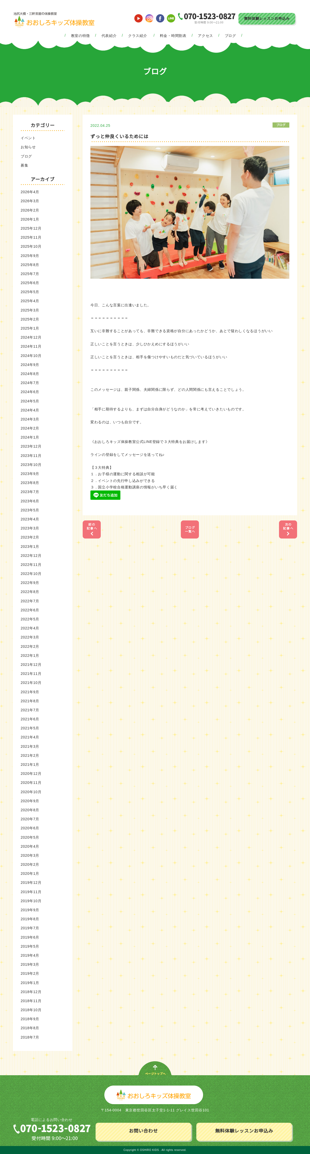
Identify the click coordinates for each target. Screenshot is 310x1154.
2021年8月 (30, 701)
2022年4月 (30, 628)
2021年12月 (31, 664)
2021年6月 (30, 719)
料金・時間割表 (173, 36)
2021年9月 (30, 692)
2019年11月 (31, 892)
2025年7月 (30, 274)
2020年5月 (30, 837)
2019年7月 (30, 928)
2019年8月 (30, 919)
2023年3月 (30, 528)
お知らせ (28, 147)
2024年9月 (30, 365)
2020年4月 (30, 846)
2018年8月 (30, 1028)
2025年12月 (31, 228)
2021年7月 (30, 710)
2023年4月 (30, 519)
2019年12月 (31, 882)
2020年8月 (30, 810)
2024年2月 (30, 428)
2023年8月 (30, 483)
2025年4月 (30, 301)
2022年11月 (31, 565)
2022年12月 (31, 555)
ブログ (230, 36)
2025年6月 (30, 283)
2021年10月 (31, 683)
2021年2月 (30, 755)
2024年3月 (30, 419)
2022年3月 (30, 637)
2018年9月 (30, 1019)
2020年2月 (30, 864)
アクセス (205, 36)
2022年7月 (30, 601)
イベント (28, 138)
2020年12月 (31, 773)
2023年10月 (31, 465)
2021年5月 (30, 728)
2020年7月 (30, 819)
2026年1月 (30, 219)
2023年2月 (30, 537)
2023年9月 (30, 474)
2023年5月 (30, 510)
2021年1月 (30, 764)
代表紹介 (109, 36)
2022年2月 (30, 646)
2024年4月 (30, 410)
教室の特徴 (80, 36)
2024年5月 (30, 401)
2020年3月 (30, 855)
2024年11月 (31, 346)
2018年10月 (31, 1010)
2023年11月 (31, 456)
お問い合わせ (143, 1131)
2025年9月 (30, 256)
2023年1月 (30, 546)
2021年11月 (31, 674)
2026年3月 (30, 201)
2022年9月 (30, 583)
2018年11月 (31, 1001)
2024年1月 (30, 437)
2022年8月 (30, 592)
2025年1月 (30, 328)
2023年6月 (30, 501)
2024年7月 (30, 383)
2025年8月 (30, 265)
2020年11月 (31, 783)
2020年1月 (30, 873)
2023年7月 (30, 492)
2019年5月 (30, 946)
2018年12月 (31, 992)
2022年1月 (30, 655)
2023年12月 (31, 446)
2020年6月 (30, 828)
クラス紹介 (137, 36)
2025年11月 (31, 237)
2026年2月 (30, 210)
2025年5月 (30, 292)
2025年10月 (31, 246)
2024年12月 (31, 337)
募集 (24, 165)
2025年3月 (30, 310)
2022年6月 (30, 610)
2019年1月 (30, 983)
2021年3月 (30, 746)
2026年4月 (30, 192)
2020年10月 (31, 792)
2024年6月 (30, 392)
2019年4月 (30, 955)
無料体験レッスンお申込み (267, 19)
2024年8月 (30, 374)
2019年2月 (30, 973)
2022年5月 (30, 619)
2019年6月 (30, 937)
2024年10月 (31, 356)
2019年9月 (30, 910)
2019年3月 (30, 964)
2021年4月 (30, 737)
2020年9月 (30, 801)
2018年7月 (30, 1037)
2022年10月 (31, 574)
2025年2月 (30, 319)
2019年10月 (31, 901)
